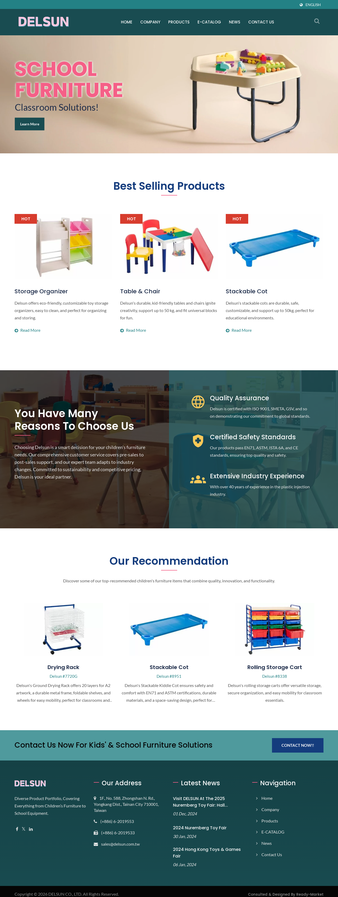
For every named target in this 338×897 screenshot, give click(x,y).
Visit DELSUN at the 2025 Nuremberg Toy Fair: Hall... (198, 801)
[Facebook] (17, 829)
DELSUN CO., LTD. (67, 888)
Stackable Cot (244, 291)
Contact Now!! (297, 745)
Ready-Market (312, 889)
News (235, 22)
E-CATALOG (209, 22)
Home (127, 22)
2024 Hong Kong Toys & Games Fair (207, 850)
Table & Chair (137, 291)
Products (179, 22)
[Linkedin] (32, 829)
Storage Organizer (38, 291)
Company (151, 22)
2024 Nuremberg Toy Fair (197, 828)
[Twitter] (24, 829)
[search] (317, 21)
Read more (63, 315)
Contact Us (261, 22)
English (313, 5)
